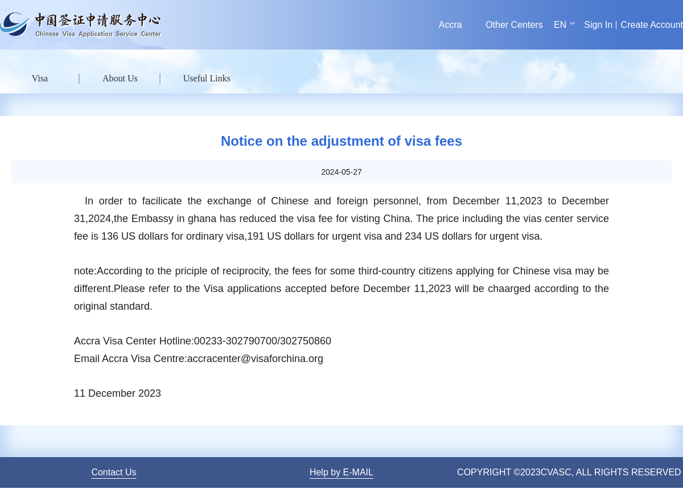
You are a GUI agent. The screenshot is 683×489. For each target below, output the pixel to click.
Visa (40, 78)
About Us (120, 78)
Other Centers (513, 25)
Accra (450, 25)
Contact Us (113, 472)
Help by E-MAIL (341, 472)
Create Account (652, 25)
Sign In (598, 25)
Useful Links (207, 78)
